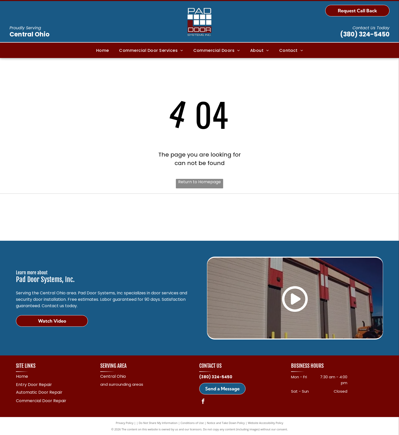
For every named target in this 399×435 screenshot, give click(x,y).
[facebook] (203, 402)
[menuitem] (102, 50)
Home (22, 376)
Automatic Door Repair (39, 392)
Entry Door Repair (34, 385)
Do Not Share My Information (158, 423)
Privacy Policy (124, 423)
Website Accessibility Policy (265, 423)
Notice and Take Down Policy (226, 423)
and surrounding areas (121, 384)
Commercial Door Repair (41, 401)
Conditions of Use (192, 423)
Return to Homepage (199, 182)
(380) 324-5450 (364, 34)
